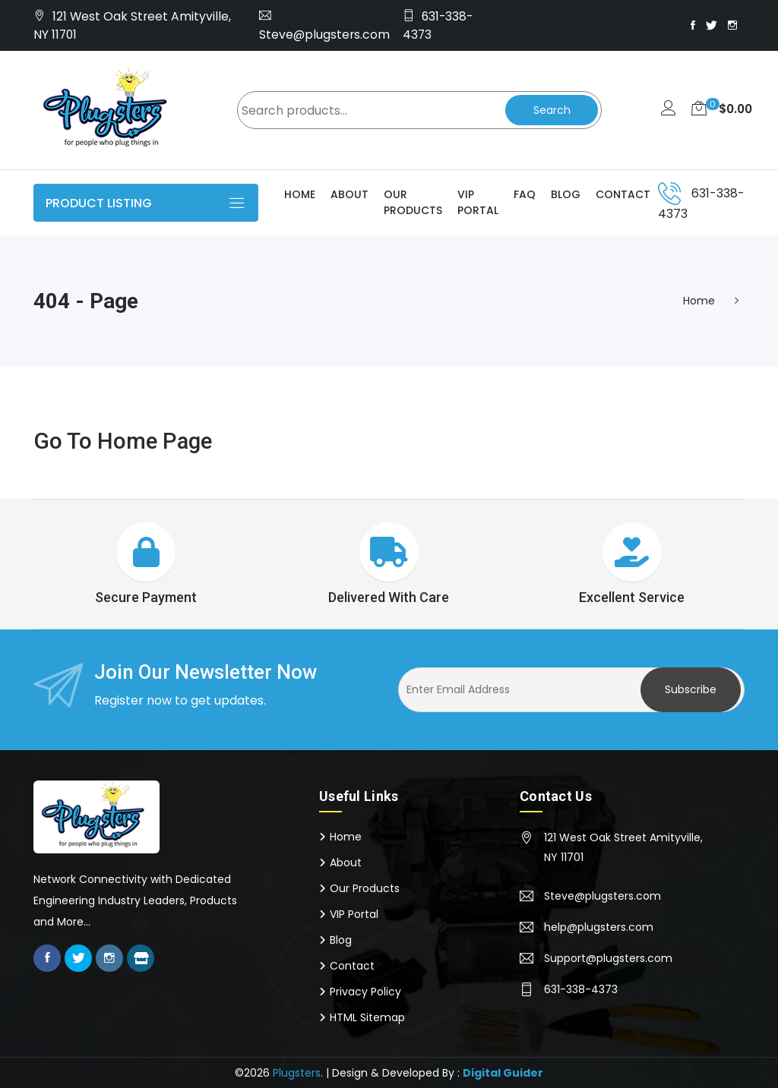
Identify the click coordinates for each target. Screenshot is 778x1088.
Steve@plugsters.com (324, 35)
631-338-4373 (581, 989)
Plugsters (297, 1072)
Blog (565, 194)
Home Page (156, 440)
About (349, 194)
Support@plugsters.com (608, 958)
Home (299, 194)
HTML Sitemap (367, 1017)
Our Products (413, 202)
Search (550, 110)
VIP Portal (477, 202)
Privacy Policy (365, 991)
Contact (623, 194)
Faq (525, 194)
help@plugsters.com (598, 927)
